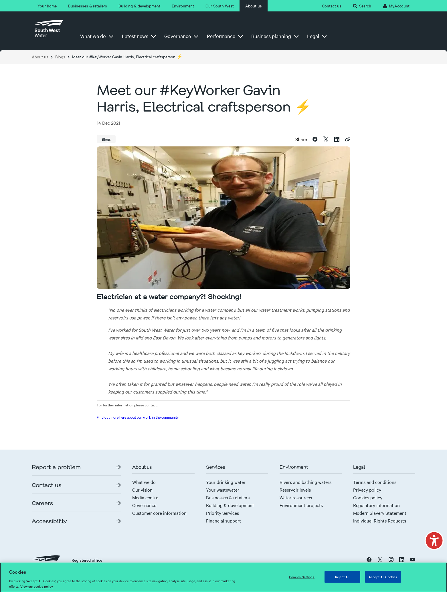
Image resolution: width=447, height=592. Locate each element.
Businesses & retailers (228, 497)
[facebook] (315, 139)
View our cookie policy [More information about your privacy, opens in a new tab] (36, 589)
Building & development (230, 505)
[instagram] (390, 559)
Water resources (296, 497)
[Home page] (49, 31)
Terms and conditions (374, 482)
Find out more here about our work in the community (138, 417)
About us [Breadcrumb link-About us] (40, 56)
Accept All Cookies (383, 579)
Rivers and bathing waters (305, 482)
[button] (434, 541)
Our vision (142, 489)
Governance (144, 505)
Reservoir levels (295, 489)
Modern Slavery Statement (379, 513)
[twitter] (326, 139)
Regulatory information (376, 505)
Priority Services (222, 513)
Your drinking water (226, 482)
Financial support (223, 520)
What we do (144, 482)
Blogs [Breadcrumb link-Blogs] (60, 56)
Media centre (145, 497)
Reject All (342, 579)
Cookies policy (367, 497)
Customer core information (159, 513)
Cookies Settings (302, 579)
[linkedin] (336, 139)
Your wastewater (222, 489)
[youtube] (412, 559)
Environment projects (301, 505)
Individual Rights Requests (379, 520)
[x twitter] (380, 559)
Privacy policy (367, 489)
